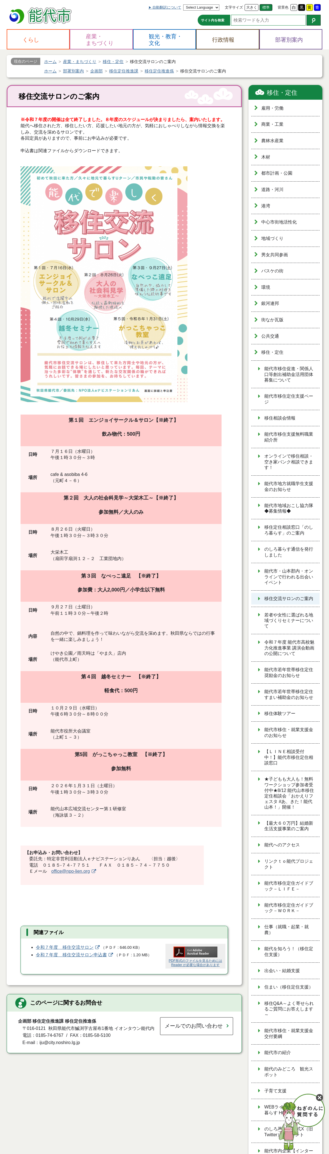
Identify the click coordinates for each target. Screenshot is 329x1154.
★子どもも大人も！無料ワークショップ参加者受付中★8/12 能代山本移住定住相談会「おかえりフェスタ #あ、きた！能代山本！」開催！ (289, 793)
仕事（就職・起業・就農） (286, 929)
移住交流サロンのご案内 (288, 598)
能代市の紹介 (277, 1052)
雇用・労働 (272, 108)
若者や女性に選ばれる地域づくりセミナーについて (288, 621)
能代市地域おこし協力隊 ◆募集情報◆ (288, 508)
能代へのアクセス (282, 844)
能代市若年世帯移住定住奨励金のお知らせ (288, 672)
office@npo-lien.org (70, 871)
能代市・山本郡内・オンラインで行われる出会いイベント (288, 577)
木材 (265, 157)
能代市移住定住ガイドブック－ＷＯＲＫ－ (288, 908)
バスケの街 (272, 271)
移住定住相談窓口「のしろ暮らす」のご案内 (288, 530)
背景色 (283, 7)
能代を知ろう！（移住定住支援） (288, 951)
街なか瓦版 (272, 319)
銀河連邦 (270, 303)
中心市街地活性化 (279, 222)
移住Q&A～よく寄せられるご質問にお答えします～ (289, 1009)
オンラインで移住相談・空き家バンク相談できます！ (288, 462)
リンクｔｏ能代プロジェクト (288, 864)
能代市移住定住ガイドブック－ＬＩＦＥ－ (288, 886)
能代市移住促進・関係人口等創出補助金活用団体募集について (288, 374)
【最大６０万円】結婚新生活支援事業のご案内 (288, 826)
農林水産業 (272, 140)
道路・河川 (272, 189)
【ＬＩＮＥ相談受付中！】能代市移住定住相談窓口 (288, 757)
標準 (266, 7)
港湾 (265, 206)
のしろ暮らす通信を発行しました (288, 552)
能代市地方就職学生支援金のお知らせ (288, 486)
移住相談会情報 (279, 418)
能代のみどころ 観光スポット (288, 1072)
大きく (251, 7)
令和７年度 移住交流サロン (65, 947)
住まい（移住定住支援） (288, 987)
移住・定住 (282, 92)
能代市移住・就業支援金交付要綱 (288, 1033)
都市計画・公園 (276, 173)
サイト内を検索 (212, 20)
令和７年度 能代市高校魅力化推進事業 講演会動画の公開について (289, 648)
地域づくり (272, 238)
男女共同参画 (274, 254)
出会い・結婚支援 (282, 970)
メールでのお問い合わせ (194, 1026)
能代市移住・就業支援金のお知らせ (288, 732)
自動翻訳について (166, 7)
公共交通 (270, 336)
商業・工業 (272, 124)
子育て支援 (275, 1090)
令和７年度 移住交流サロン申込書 (71, 954)
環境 (265, 287)
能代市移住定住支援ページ (288, 399)
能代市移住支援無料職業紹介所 (288, 437)
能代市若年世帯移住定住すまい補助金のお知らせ (288, 694)
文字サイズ (234, 7)
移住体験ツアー (279, 713)
